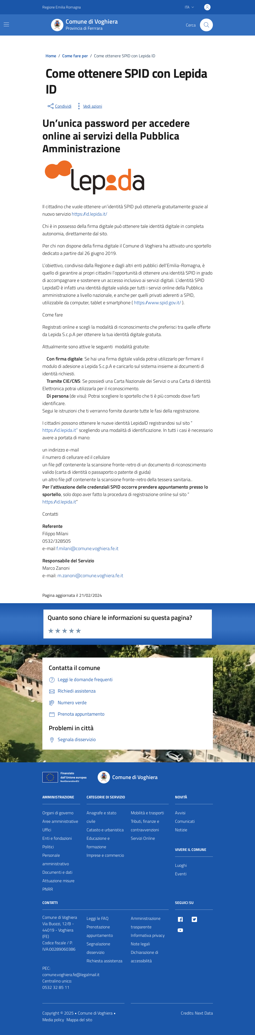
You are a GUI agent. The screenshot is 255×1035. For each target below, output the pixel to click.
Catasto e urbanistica (105, 830)
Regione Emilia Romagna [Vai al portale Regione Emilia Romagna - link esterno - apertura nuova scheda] (61, 7)
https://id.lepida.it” (60, 430)
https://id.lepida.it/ (89, 214)
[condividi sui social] (59, 106)
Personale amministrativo (55, 859)
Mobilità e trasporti (147, 813)
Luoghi (181, 865)
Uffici (46, 830)
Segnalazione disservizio (98, 948)
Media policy (53, 1019)
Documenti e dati (57, 872)
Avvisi (180, 813)
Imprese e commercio (105, 855)
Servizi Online (143, 838)
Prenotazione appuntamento (100, 931)
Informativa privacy (148, 935)
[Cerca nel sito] (206, 25)
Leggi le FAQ (98, 918)
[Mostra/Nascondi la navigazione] (6, 24)
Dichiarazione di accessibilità (144, 956)
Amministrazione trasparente (145, 922)
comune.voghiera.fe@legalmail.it (71, 974)
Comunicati (185, 821)
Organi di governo (57, 813)
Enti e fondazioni (57, 838)
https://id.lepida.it (59, 501)
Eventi (180, 874)
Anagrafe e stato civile (101, 817)
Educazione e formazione (98, 842)
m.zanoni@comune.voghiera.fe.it (90, 575)
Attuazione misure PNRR (58, 884)
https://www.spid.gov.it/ (158, 302)
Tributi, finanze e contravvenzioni (145, 825)
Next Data (204, 1013)
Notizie (181, 830)
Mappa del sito (79, 1019)
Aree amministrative (60, 821)
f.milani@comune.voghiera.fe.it (86, 548)
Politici (48, 846)
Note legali (140, 944)
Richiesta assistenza (104, 961)
